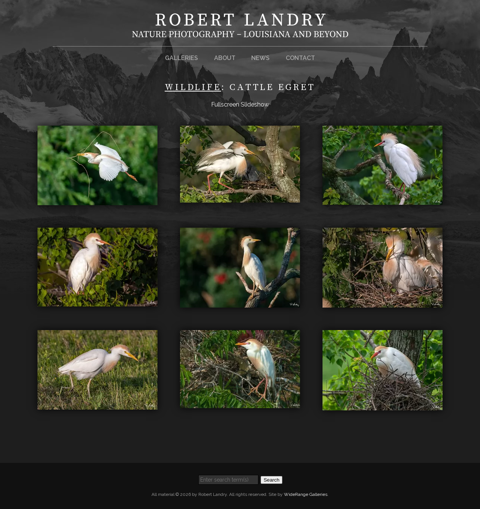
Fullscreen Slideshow (240, 104)
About (225, 58)
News (260, 58)
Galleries (181, 58)
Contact (300, 58)
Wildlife (193, 87)
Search (271, 480)
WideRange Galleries (305, 494)
